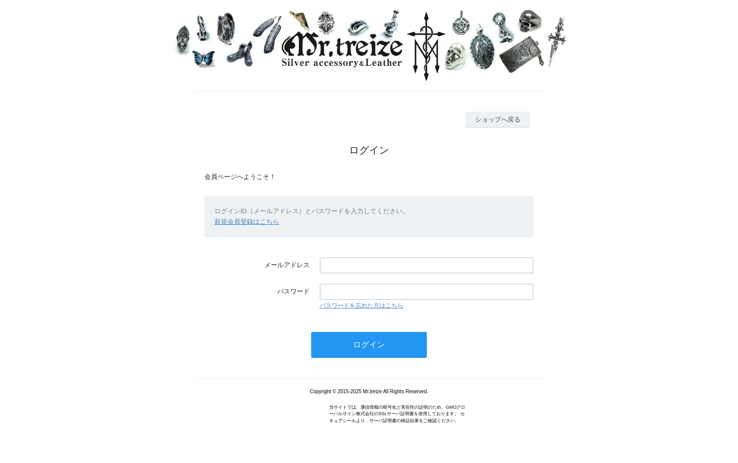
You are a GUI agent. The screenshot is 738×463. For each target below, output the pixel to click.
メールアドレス (287, 265)
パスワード (293, 291)
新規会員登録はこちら (246, 221)
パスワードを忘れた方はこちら (361, 305)
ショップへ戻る (498, 119)
